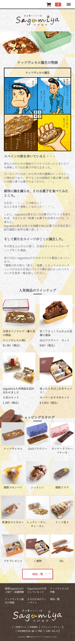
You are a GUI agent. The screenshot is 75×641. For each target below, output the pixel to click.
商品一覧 (37, 574)
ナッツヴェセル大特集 (59, 590)
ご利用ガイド (20, 626)
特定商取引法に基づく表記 (30, 630)
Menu (68, 3)
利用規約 (34, 626)
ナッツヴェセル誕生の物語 (14, 600)
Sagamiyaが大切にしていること (36, 590)
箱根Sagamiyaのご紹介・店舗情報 (14, 590)
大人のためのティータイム (36, 600)
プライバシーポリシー (51, 626)
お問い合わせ (52, 630)
